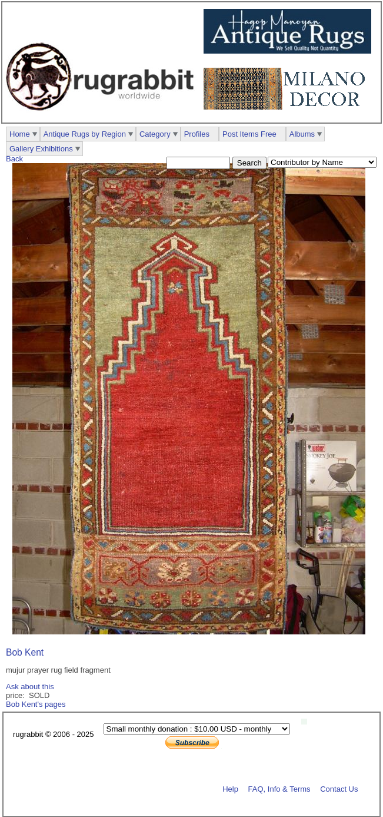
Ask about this (30, 686)
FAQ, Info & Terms (279, 788)
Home (19, 134)
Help (230, 788)
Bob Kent (25, 652)
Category (155, 134)
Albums (302, 134)
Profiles (196, 134)
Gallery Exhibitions (41, 148)
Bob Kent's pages (36, 704)
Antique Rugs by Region (85, 134)
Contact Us (339, 788)
